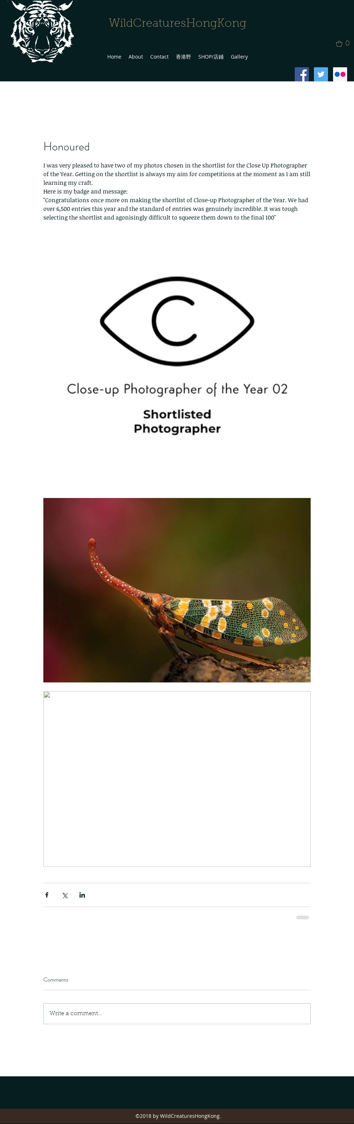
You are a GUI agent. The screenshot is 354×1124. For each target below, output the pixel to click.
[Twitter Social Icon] (321, 74)
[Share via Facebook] (46, 894)
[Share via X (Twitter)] (64, 894)
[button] (345, 44)
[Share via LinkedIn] (82, 894)
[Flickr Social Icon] (340, 74)
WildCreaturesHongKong (177, 24)
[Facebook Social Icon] (302, 74)
